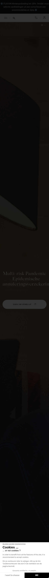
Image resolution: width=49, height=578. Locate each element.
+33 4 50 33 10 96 (36, 17)
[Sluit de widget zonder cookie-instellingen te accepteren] (14, 544)
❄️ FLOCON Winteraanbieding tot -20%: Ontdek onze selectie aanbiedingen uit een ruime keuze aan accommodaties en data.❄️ (24, 6)
